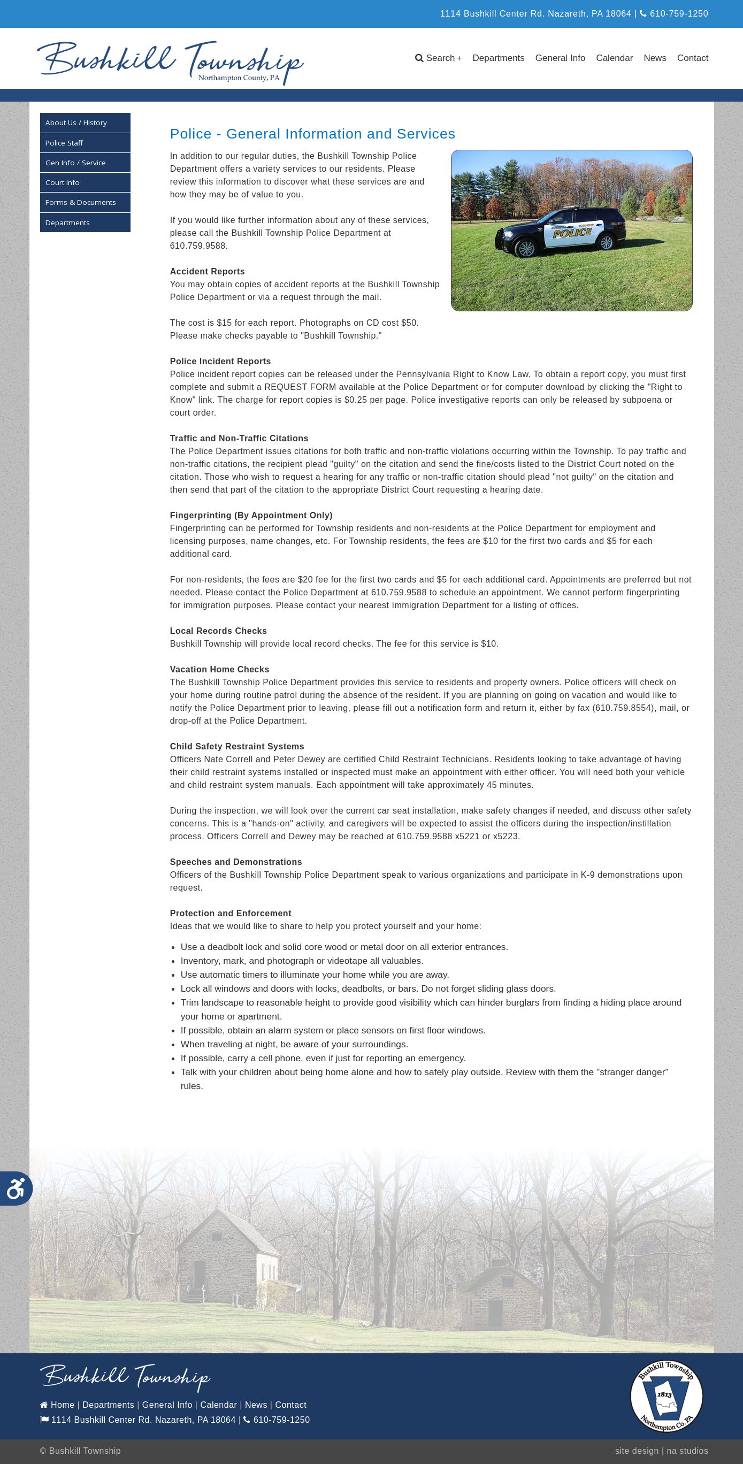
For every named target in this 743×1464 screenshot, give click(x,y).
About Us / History (76, 121)
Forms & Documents (80, 201)
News (655, 58)
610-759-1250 (674, 13)
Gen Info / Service (75, 161)
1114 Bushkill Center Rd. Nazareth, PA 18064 (138, 1418)
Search (438, 58)
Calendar (614, 58)
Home (57, 1403)
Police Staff (64, 141)
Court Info (62, 181)
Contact (693, 58)
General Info (560, 58)
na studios (688, 1449)
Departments (499, 58)
